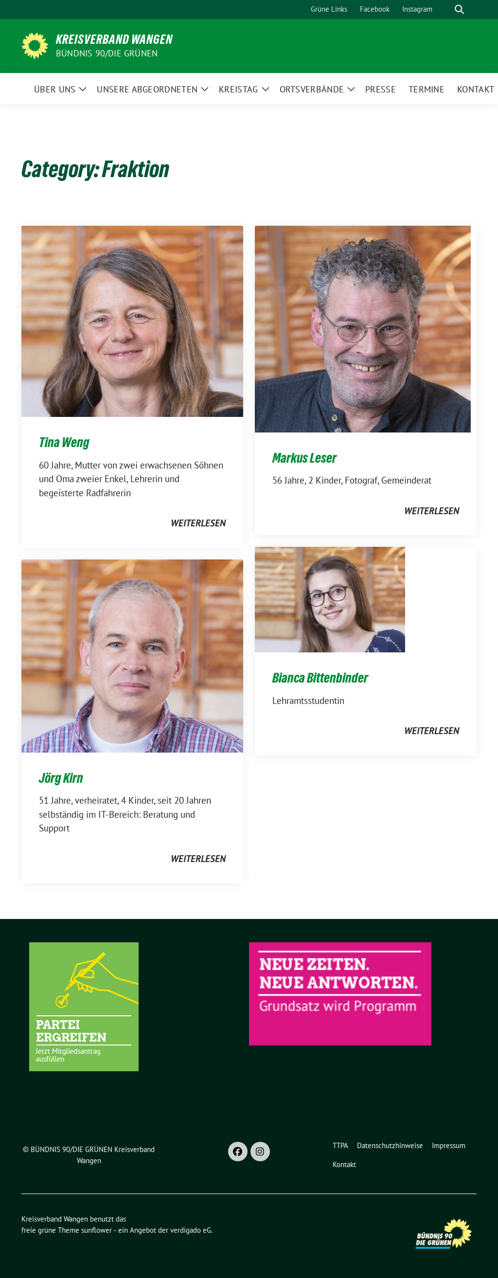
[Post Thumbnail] (132, 320)
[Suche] (445, 9)
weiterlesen (198, 523)
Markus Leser (304, 458)
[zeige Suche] (459, 9)
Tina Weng (64, 442)
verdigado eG (190, 1230)
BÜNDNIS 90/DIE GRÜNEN (107, 53)
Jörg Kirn (61, 778)
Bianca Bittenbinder (320, 677)
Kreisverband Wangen (114, 39)
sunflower (96, 1230)
